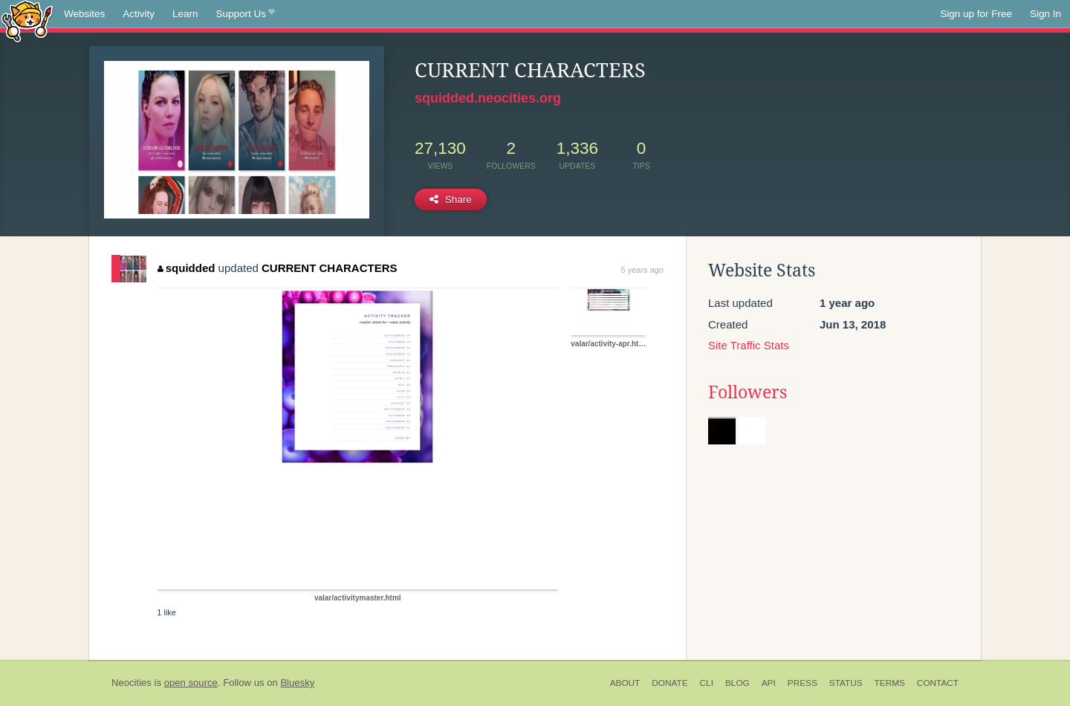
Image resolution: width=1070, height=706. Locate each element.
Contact (938, 683)
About (625, 683)
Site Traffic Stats (748, 345)
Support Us (245, 14)
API (769, 683)
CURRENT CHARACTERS (330, 268)
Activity (139, 13)
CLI (706, 683)
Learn (185, 13)
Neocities (131, 682)
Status (846, 683)
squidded (186, 268)
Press (802, 683)
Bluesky (297, 682)
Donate (669, 683)
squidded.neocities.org (488, 98)
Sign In (1045, 13)
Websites (84, 13)
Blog (737, 683)
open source (191, 682)
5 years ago (642, 269)
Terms (890, 683)
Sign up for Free (976, 13)
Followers (747, 392)
